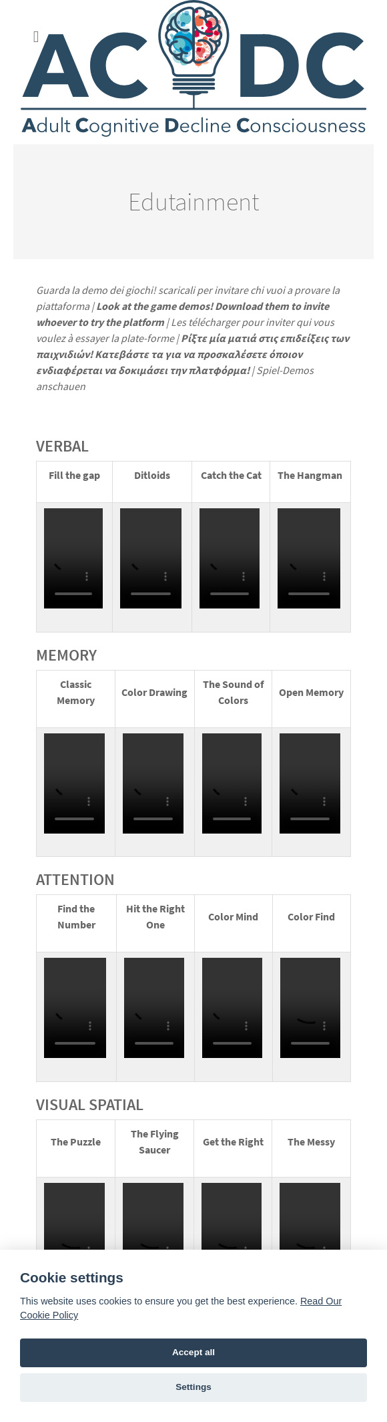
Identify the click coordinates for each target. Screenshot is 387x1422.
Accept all (193, 1352)
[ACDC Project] (193, 72)
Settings (193, 1387)
